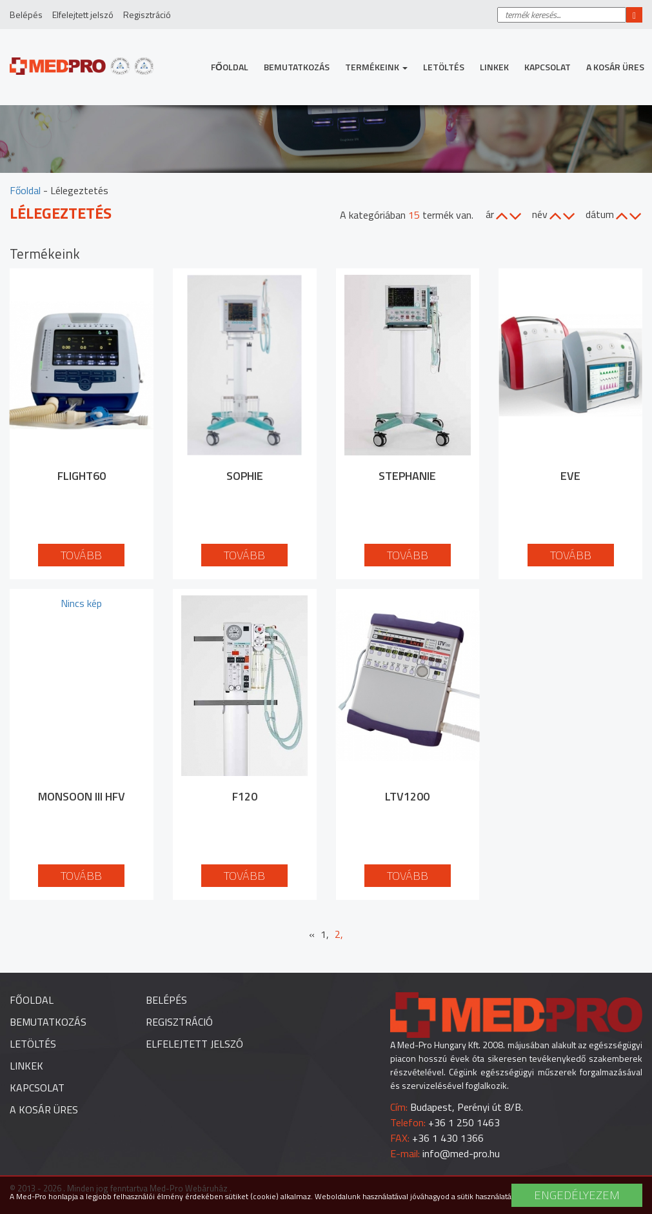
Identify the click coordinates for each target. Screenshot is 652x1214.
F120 (244, 796)
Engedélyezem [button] (577, 1195)
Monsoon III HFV (81, 796)
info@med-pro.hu (461, 1153)
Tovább (81, 555)
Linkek (494, 67)
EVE (570, 475)
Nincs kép (81, 603)
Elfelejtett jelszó (83, 14)
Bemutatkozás (297, 67)
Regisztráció (147, 14)
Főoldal (229, 67)
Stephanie (407, 475)
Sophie (244, 475)
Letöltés (443, 67)
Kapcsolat (547, 67)
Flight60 (81, 475)
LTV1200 (407, 796)
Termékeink (376, 67)
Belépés (26, 14)
